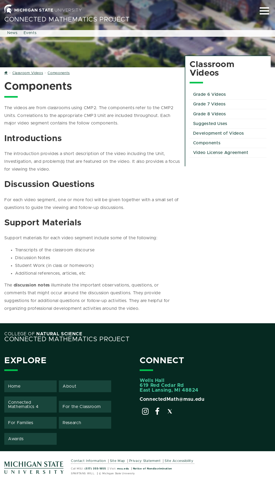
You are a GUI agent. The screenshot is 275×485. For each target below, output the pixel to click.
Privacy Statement (145, 461)
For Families (20, 423)
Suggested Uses (210, 124)
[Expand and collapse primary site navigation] (264, 10)
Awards (16, 439)
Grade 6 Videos (209, 94)
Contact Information (88, 461)
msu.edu (123, 468)
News (12, 33)
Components (206, 143)
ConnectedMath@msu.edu (172, 399)
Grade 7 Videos (209, 104)
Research (72, 423)
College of (43, 334)
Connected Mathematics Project (67, 19)
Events (30, 33)
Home (14, 386)
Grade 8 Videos (209, 114)
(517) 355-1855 (95, 468)
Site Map (117, 461)
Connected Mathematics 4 (23, 404)
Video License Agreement (220, 152)
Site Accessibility (179, 461)
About (69, 386)
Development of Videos (218, 133)
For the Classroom (82, 407)
